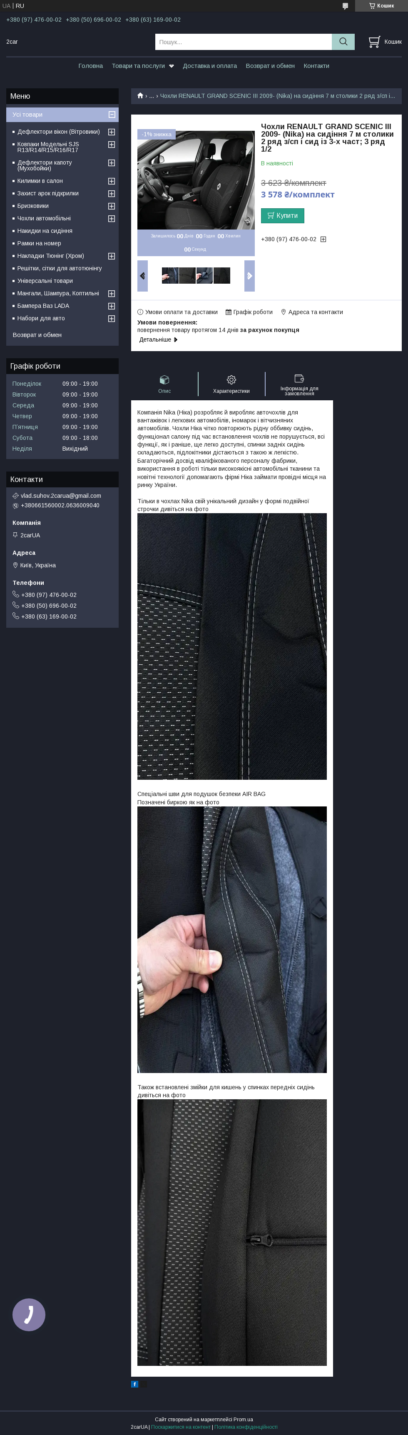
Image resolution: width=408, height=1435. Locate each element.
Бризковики (33, 205)
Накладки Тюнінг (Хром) (50, 255)
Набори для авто (41, 318)
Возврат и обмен (270, 65)
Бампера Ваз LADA (43, 305)
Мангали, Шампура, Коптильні (58, 293)
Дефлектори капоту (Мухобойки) (44, 165)
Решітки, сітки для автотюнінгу (59, 268)
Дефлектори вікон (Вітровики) (58, 131)
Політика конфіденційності (246, 1427)
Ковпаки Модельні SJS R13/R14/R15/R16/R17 (48, 147)
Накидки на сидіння (44, 230)
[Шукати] (343, 42)
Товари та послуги (138, 65)
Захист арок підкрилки (48, 193)
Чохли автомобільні (44, 218)
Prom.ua (243, 1420)
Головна (90, 65)
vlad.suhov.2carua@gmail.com (61, 495)
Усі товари (27, 114)
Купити (287, 215)
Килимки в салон (40, 180)
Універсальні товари (45, 280)
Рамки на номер (39, 243)
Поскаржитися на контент (181, 1427)
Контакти (316, 65)
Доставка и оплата (210, 65)
